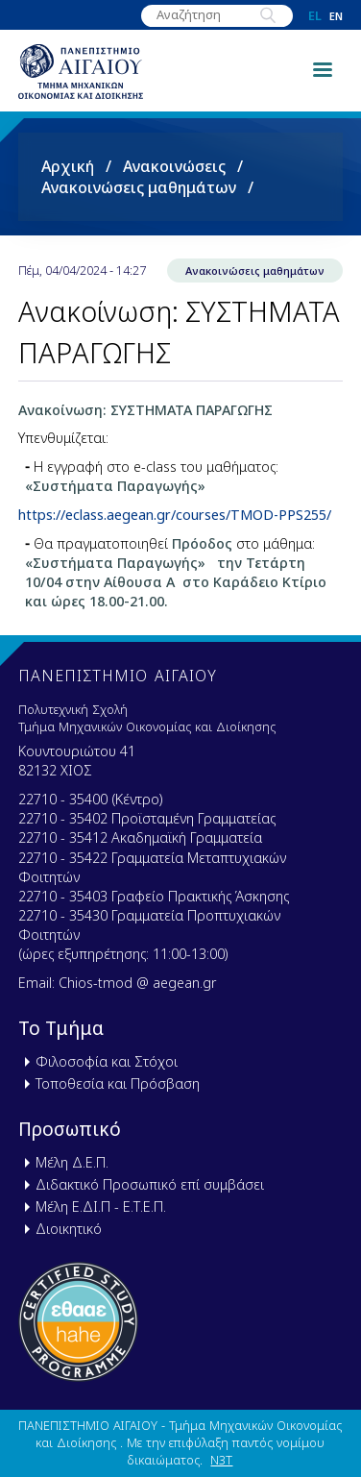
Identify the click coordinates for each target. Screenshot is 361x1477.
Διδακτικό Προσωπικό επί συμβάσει (150, 1184)
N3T (221, 1459)
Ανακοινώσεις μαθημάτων (138, 187)
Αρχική (67, 166)
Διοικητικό (69, 1228)
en (336, 16)
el (315, 16)
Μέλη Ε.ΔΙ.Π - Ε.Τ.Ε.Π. (101, 1206)
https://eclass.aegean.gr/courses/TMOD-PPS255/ (174, 514)
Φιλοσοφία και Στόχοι (107, 1061)
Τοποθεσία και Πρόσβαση (118, 1083)
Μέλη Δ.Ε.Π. (72, 1162)
